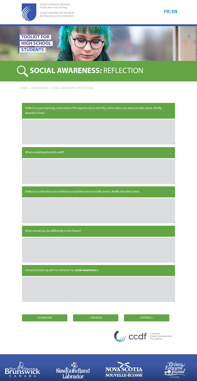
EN (174, 11)
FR (166, 11)
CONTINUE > (147, 317)
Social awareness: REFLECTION (72, 88)
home (24, 88)
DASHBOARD (39, 88)
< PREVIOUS (95, 317)
